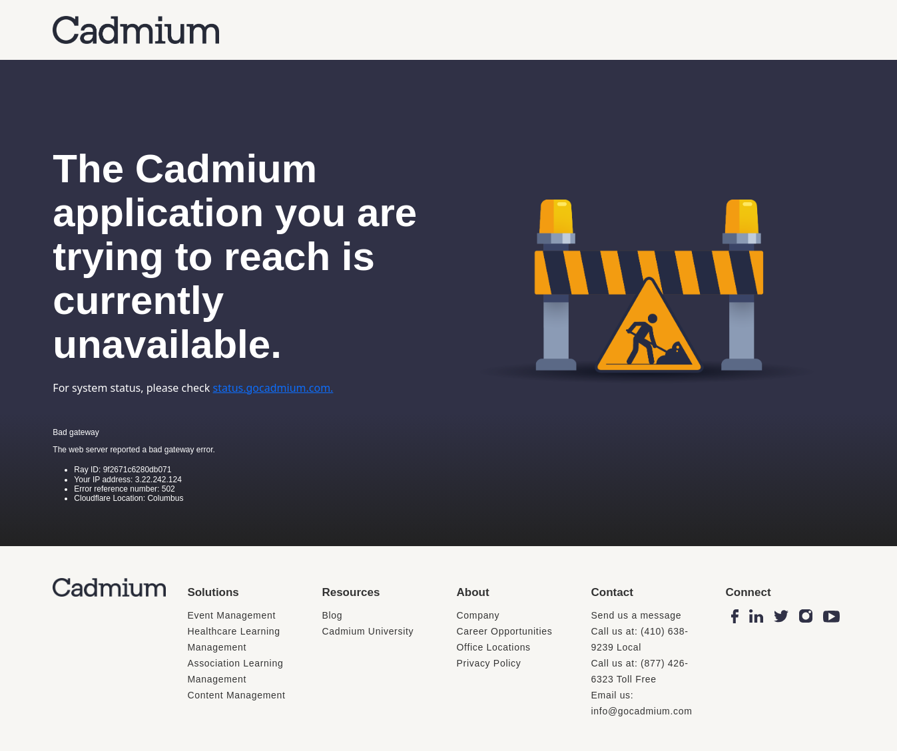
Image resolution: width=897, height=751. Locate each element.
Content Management (236, 695)
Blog (332, 615)
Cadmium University (368, 631)
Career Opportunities (504, 631)
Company (477, 615)
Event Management (231, 615)
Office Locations (493, 647)
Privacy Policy (488, 663)
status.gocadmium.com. (273, 387)
